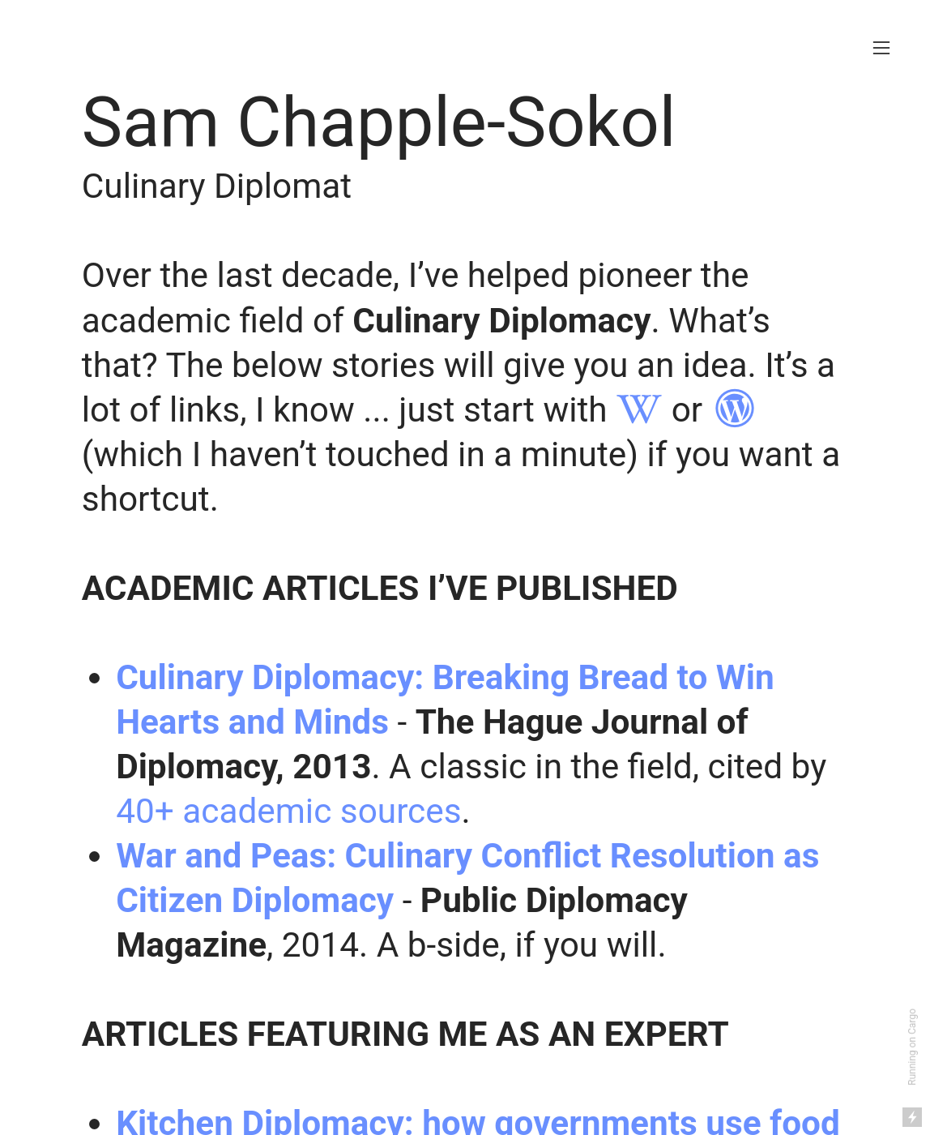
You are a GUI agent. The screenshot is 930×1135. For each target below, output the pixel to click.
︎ (881, 48)
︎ (734, 410)
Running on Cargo (912, 1047)
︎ (639, 410)
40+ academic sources (288, 811)
